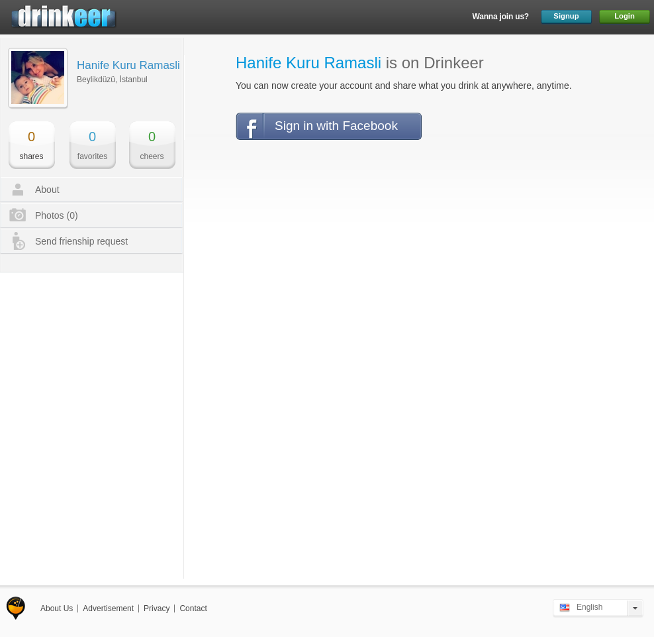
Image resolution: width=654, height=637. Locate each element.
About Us (56, 608)
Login (624, 16)
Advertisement (108, 608)
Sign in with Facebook (336, 126)
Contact (193, 608)
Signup (566, 16)
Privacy (156, 608)
